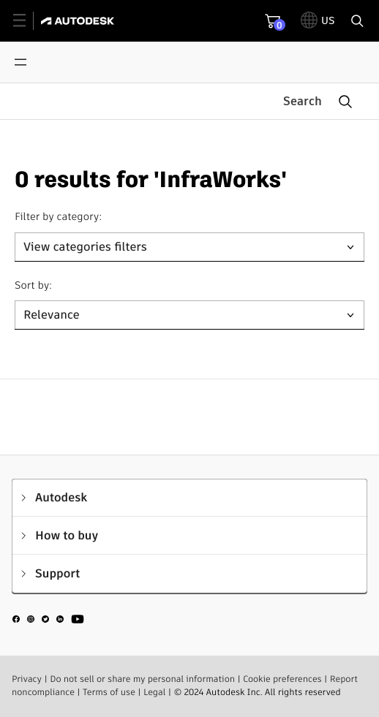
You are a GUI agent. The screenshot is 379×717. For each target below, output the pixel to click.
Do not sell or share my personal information (142, 679)
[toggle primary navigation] (27, 21)
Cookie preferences (282, 679)
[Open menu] (20, 62)
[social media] (48, 621)
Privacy (27, 679)
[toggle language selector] (318, 20)
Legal (154, 692)
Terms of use (109, 692)
